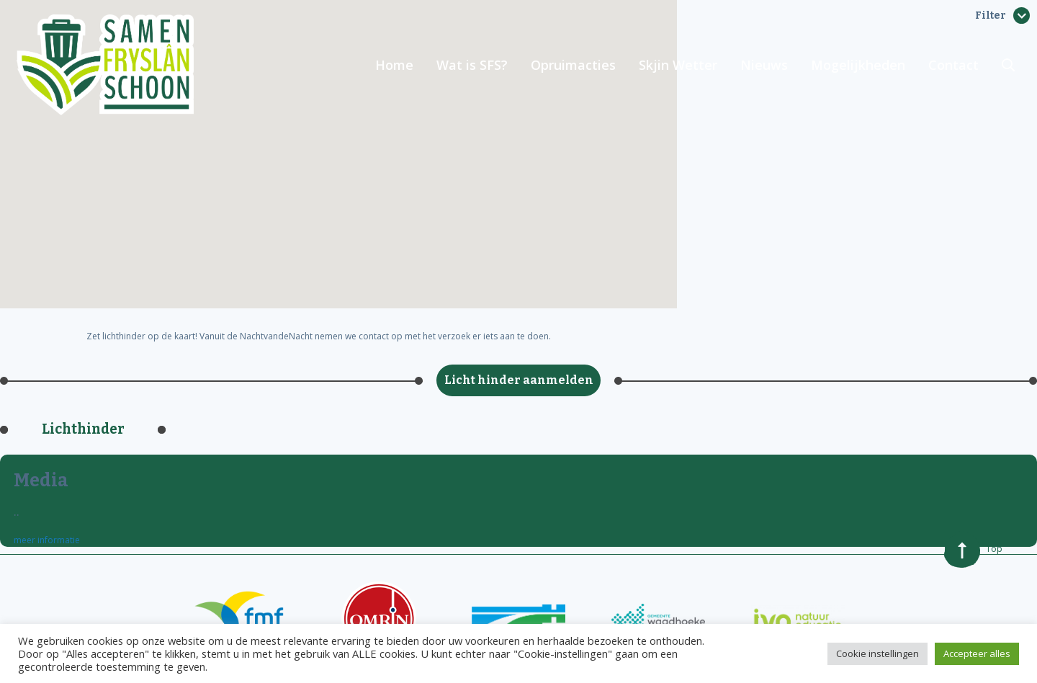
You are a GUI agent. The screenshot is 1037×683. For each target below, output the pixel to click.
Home (394, 64)
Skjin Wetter (678, 64)
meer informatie (47, 540)
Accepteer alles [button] (976, 653)
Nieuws (764, 64)
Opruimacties (573, 64)
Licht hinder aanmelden (518, 380)
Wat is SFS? (472, 64)
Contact (953, 64)
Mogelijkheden (858, 64)
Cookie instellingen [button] (877, 653)
